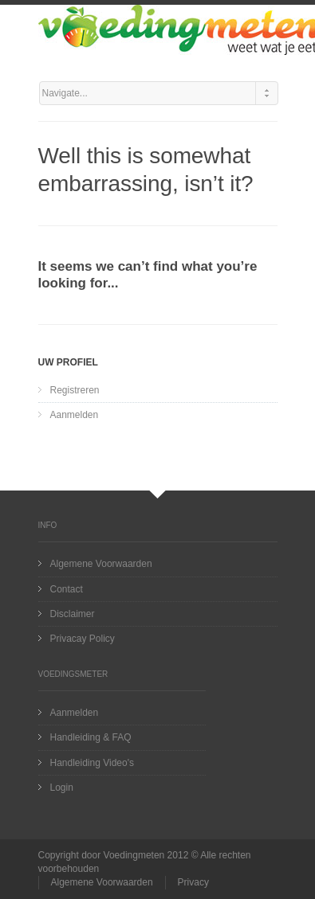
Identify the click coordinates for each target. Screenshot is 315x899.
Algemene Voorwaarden (101, 563)
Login (61, 787)
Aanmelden (74, 414)
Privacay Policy (82, 638)
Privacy (193, 882)
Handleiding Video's (92, 762)
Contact (66, 589)
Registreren (75, 390)
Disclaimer (72, 614)
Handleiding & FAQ (91, 737)
